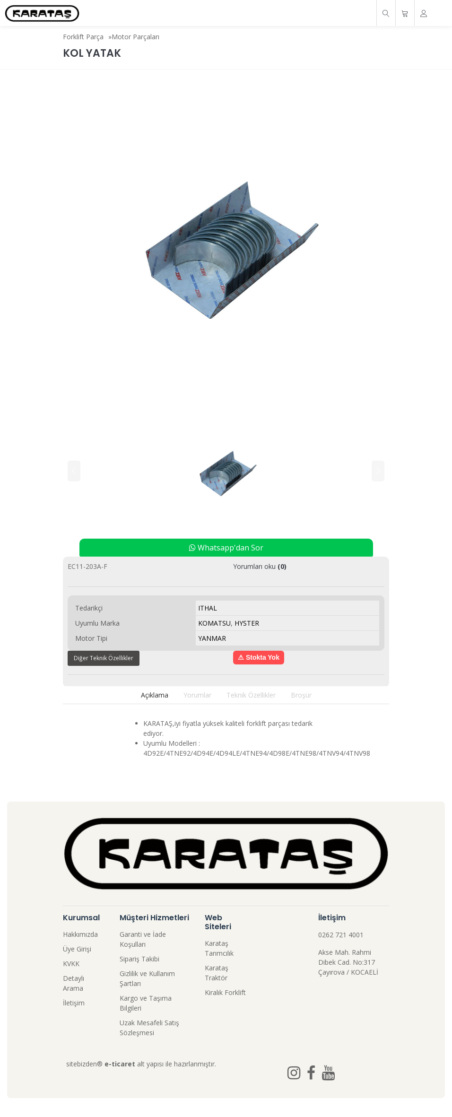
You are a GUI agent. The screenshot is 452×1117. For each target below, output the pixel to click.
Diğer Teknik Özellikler (103, 658)
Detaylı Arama (73, 983)
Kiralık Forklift (225, 992)
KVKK (71, 963)
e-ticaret (119, 1063)
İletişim (74, 1002)
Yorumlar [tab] (197, 694)
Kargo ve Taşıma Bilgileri (146, 1003)
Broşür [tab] (301, 694)
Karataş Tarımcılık (219, 948)
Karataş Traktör (216, 972)
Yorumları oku (260, 566)
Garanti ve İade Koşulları (143, 939)
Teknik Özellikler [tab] (251, 694)
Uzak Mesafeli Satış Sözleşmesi (149, 1027)
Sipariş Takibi (139, 958)
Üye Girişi (77, 948)
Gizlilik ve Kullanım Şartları (147, 978)
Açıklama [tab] (154, 694)
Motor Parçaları (135, 36)
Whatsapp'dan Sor (226, 547)
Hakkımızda (80, 934)
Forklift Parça (83, 36)
